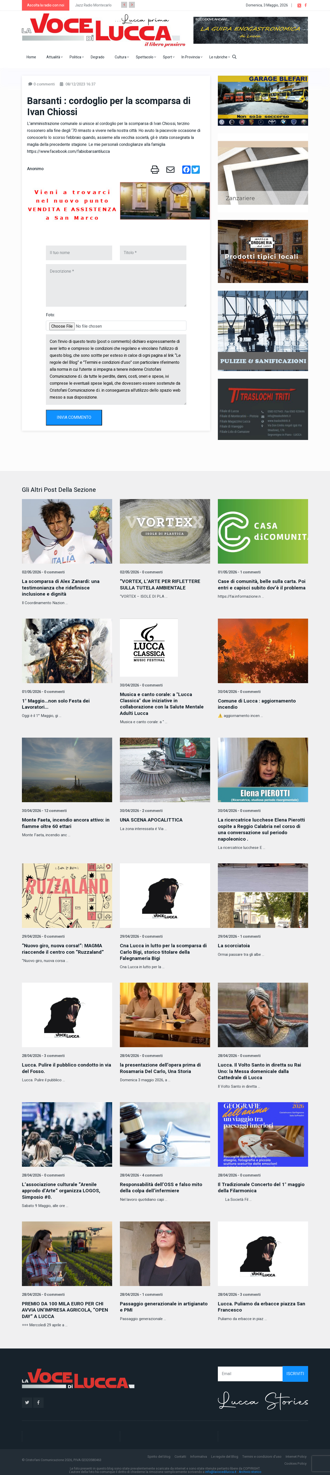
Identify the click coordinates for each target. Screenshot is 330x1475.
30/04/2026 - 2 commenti (141, 810)
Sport (169, 57)
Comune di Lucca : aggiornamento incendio (258, 703)
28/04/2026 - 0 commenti (141, 1054)
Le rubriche (219, 57)
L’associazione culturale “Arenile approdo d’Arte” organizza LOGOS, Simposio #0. (63, 1188)
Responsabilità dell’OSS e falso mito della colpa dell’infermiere (163, 1185)
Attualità (54, 57)
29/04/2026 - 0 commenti (43, 935)
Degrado (97, 57)
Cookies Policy (295, 1460)
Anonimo (35, 169)
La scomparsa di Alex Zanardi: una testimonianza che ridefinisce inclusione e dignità (63, 587)
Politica (77, 57)
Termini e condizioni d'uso (262, 1454)
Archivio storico (250, 1469)
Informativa (198, 1454)
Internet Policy (296, 1454)
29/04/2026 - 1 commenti (239, 935)
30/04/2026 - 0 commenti (141, 685)
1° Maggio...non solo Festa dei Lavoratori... (57, 703)
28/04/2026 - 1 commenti (141, 1292)
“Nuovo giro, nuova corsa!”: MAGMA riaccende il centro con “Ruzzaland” (65, 947)
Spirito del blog (158, 1454)
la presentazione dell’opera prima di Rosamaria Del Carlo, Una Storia (162, 1066)
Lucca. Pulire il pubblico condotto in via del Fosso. (64, 1066)
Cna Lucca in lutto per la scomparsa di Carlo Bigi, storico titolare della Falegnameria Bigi (162, 950)
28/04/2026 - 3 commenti (43, 1054)
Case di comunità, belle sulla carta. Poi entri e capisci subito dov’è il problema (259, 587)
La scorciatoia (235, 944)
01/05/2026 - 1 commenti (239, 572)
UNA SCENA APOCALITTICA (153, 819)
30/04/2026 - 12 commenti (44, 810)
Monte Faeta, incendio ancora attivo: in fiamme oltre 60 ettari (65, 822)
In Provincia (192, 57)
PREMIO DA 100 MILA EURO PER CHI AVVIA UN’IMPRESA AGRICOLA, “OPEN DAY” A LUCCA (64, 1308)
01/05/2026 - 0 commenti (43, 691)
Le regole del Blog (224, 1454)
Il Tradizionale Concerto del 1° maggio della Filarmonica (263, 1185)
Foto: (50, 315)
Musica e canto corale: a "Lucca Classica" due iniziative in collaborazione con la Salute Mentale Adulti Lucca (163, 703)
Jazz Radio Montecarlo (93, 5)
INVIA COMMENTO (74, 417)
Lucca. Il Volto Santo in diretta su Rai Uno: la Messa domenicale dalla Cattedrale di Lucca (261, 1069)
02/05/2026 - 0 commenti (43, 572)
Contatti (180, 1454)
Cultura (122, 57)
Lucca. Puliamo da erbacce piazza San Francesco (258, 1304)
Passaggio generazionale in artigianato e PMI (152, 1304)
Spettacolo (146, 57)
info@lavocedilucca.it (220, 1469)
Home (31, 57)
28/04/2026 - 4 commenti (141, 1173)
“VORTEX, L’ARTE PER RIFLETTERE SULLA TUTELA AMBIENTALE (161, 584)
